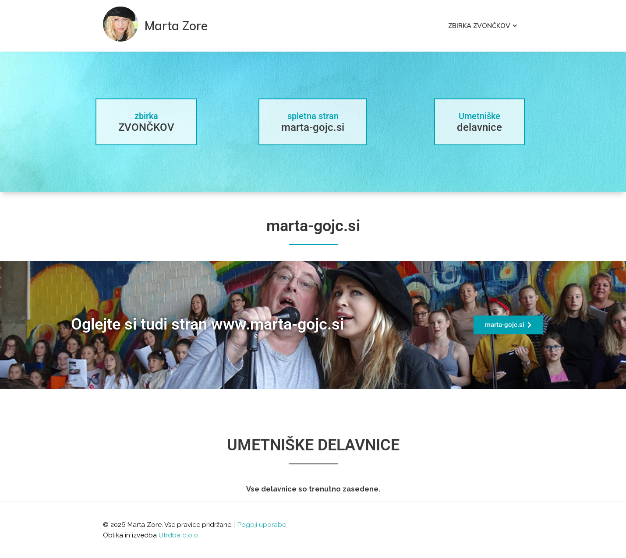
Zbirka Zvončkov (479, 25)
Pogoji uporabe (261, 525)
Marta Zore (176, 25)
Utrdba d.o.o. (179, 535)
